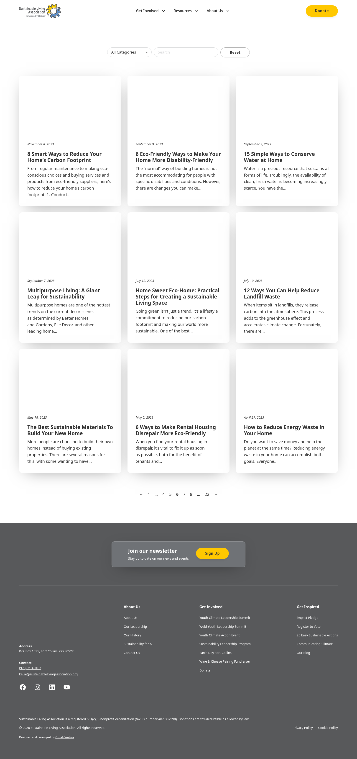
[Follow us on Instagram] (41, 687)
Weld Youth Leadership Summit (222, 626)
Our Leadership (135, 626)
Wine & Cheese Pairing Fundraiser (224, 661)
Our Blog (303, 653)
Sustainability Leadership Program (225, 644)
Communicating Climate (315, 644)
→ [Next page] (216, 494)
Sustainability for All (138, 644)
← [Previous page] (141, 494)
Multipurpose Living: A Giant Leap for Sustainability (63, 293)
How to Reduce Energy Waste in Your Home (284, 430)
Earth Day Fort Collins (215, 653)
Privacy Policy (303, 728)
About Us (130, 617)
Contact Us (132, 653)
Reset (237, 52)
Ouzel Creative (64, 737)
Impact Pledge (307, 617)
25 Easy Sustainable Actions (317, 635)
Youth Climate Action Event (219, 635)
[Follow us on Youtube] (70, 687)
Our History (132, 635)
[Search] (187, 52)
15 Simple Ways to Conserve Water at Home (279, 157)
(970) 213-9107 (30, 668)
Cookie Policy (328, 728)
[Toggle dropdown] (163, 11)
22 (207, 494)
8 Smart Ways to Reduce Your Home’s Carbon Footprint (64, 157)
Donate (322, 10)
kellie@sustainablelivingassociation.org (48, 674)
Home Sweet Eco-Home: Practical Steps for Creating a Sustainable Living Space (177, 296)
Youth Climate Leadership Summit (224, 617)
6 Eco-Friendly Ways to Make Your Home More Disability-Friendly (178, 157)
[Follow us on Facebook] (26, 687)
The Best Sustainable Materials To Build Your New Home (70, 430)
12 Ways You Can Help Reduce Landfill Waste (281, 293)
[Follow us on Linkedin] (55, 687)
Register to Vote (309, 626)
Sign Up (212, 553)
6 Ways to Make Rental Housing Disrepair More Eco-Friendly (176, 430)
